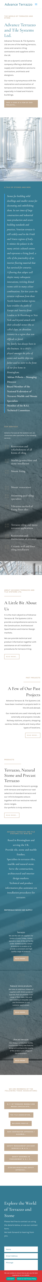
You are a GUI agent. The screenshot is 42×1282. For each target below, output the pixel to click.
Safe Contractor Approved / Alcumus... (21, 1154)
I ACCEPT (10, 1279)
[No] (39, 1276)
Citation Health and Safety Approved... (21, 1190)
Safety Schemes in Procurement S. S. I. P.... (21, 1179)
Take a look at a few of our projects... (19, 104)
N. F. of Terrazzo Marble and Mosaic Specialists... (21, 1127)
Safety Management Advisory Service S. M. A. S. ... (21, 1169)
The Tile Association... (21, 1136)
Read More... (12, 678)
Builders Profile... (21, 1145)
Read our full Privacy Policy (26, 1279)
